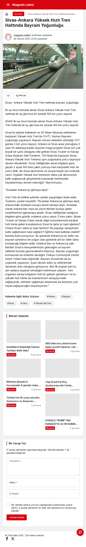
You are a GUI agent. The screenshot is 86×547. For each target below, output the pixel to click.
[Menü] (8, 5)
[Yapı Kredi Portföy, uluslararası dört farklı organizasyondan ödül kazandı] (62, 375)
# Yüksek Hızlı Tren (42, 303)
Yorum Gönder (16, 517)
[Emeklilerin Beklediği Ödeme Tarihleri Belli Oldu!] (24, 338)
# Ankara (51, 296)
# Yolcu (24, 303)
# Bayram (66, 296)
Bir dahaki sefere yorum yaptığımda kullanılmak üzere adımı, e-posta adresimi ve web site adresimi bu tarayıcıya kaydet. (43, 507)
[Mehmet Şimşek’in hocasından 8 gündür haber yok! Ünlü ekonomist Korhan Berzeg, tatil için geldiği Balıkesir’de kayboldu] (24, 375)
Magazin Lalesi (23, 5)
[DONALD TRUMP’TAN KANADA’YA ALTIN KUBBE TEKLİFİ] (62, 412)
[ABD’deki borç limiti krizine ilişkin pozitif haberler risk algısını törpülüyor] (62, 338)
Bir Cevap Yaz (17, 443)
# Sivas (10, 303)
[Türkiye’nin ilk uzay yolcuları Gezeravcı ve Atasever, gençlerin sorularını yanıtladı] (24, 412)
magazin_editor (22, 35)
